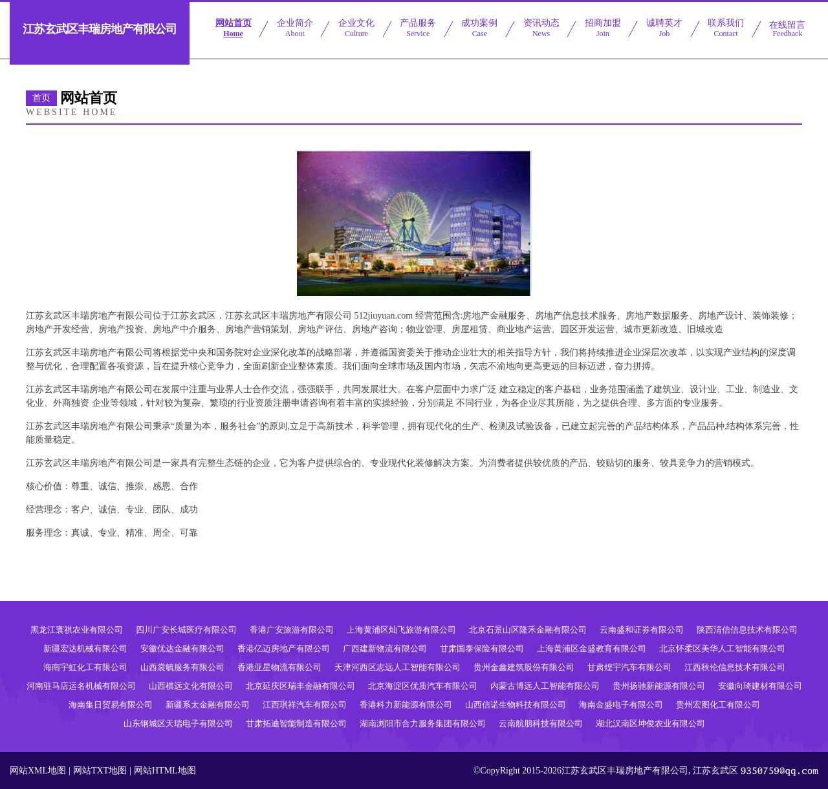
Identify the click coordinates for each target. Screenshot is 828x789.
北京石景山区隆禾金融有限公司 (528, 630)
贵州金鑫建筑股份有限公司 (524, 667)
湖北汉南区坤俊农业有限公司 (650, 723)
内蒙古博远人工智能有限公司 (545, 686)
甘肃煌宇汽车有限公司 (629, 667)
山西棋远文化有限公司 (191, 686)
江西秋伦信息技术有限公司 (734, 667)
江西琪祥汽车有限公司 (305, 704)
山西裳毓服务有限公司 (182, 667)
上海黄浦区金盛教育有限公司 (591, 648)
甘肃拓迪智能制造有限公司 (296, 723)
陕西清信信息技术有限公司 (747, 630)
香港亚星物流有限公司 (279, 667)
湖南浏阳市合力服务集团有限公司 (423, 723)
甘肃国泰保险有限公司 (482, 648)
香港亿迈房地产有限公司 (283, 648)
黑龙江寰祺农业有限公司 (76, 630)
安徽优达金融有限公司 (182, 648)
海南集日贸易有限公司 (111, 704)
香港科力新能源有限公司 (406, 704)
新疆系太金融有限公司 (208, 704)
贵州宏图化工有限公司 (718, 704)
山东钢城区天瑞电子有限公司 (178, 723)
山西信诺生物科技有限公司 (515, 704)
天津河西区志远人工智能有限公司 (397, 667)
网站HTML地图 (165, 770)
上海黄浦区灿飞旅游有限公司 (401, 630)
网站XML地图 (38, 770)
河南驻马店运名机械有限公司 (81, 686)
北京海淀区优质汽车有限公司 (422, 686)
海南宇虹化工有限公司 (85, 667)
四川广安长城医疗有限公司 (186, 630)
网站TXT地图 (100, 770)
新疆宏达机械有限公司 (85, 648)
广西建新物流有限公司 (385, 648)
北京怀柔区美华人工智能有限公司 (722, 648)
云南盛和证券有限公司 (642, 630)
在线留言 (787, 29)
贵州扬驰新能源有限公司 (659, 686)
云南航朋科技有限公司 (541, 723)
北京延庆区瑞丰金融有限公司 (300, 686)
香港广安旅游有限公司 (292, 630)
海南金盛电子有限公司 (621, 704)
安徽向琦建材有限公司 (760, 686)
